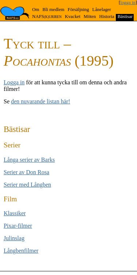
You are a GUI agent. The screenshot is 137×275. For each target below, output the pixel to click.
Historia (106, 16)
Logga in (14, 82)
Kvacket (72, 16)
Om (35, 9)
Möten (90, 16)
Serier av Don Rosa (26, 172)
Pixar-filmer (18, 226)
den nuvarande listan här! (40, 101)
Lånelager (101, 9)
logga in (128, 2)
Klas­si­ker (15, 213)
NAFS (46, 16)
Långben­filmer (21, 250)
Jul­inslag (14, 238)
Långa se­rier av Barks (29, 160)
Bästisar (125, 16)
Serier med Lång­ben (27, 185)
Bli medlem (53, 9)
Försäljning (78, 9)
